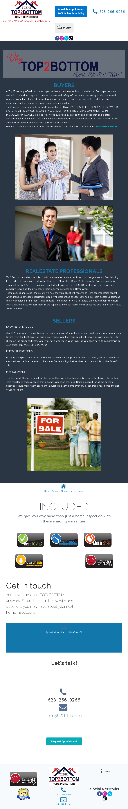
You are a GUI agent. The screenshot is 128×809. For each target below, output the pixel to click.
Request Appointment (64, 741)
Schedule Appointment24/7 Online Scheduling (71, 11)
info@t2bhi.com (64, 715)
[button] (64, 488)
